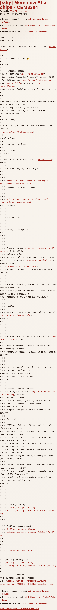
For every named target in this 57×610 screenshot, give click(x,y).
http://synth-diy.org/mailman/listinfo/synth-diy (30, 566)
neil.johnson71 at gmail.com (37, 80)
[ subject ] (39, 31)
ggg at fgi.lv (14, 83)
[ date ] (24, 31)
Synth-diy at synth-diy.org (21, 508)
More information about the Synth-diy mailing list (19, 608)
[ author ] (47, 31)
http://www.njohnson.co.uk (18, 550)
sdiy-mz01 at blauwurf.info (22, 266)
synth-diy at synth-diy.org (38, 260)
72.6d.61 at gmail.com (19, 11)
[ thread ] (30, 31)
